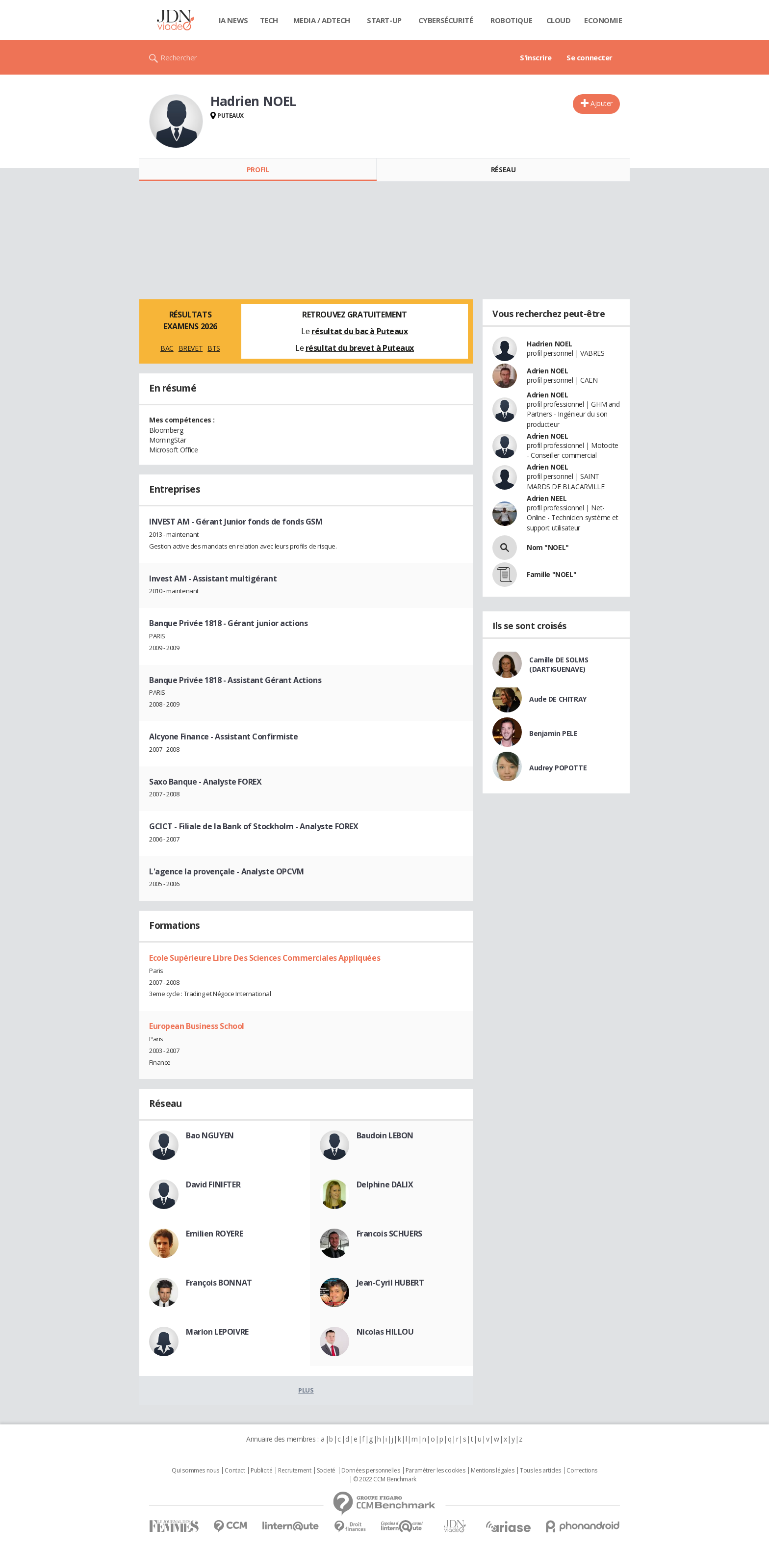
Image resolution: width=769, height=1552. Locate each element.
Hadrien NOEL (549, 343)
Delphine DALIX (385, 1184)
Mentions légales (492, 1470)
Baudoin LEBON (385, 1135)
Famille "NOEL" (551, 574)
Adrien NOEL (547, 370)
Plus (305, 1390)
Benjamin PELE (553, 733)
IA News (233, 20)
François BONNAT (219, 1282)
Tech (269, 20)
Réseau (503, 169)
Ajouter (601, 103)
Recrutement (294, 1470)
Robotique (511, 20)
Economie (603, 20)
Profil (258, 169)
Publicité (261, 1470)
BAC (167, 348)
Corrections (581, 1470)
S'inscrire (536, 57)
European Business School (196, 1026)
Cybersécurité (445, 20)
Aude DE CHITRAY (558, 699)
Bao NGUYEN (210, 1135)
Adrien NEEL (546, 498)
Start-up (384, 20)
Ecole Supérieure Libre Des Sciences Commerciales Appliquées (264, 957)
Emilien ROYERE (214, 1233)
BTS (213, 348)
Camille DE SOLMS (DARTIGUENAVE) (558, 664)
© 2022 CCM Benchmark (384, 1479)
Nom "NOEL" (548, 547)
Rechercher (178, 57)
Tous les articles (540, 1470)
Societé (326, 1470)
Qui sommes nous (195, 1470)
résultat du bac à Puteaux (359, 331)
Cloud (558, 20)
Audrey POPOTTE (558, 767)
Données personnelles (370, 1470)
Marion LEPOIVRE (217, 1331)
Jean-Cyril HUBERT (390, 1282)
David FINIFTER (213, 1184)
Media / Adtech (321, 20)
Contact (235, 1470)
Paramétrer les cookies (435, 1470)
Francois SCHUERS (389, 1233)
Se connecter (589, 57)
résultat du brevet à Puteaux (360, 347)
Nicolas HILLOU (385, 1331)
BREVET (191, 348)
